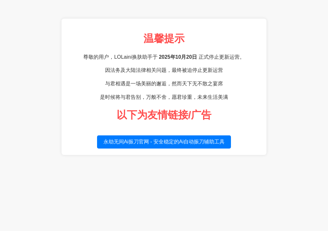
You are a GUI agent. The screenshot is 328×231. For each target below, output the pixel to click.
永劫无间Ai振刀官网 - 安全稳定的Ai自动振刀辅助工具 (164, 141)
